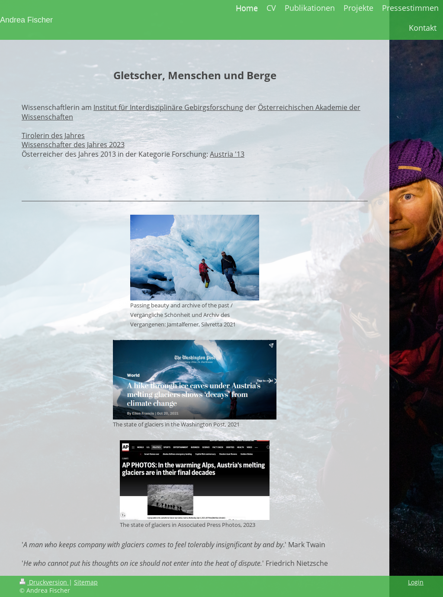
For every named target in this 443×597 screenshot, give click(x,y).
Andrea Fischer (26, 20)
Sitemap (86, 582)
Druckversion (44, 582)
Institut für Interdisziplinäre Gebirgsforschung (168, 107)
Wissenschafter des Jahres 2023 (73, 144)
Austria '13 (227, 154)
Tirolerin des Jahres (53, 135)
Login (416, 582)
